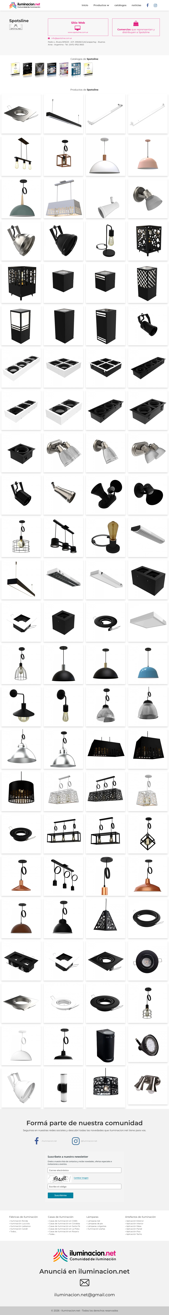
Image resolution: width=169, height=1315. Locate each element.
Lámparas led (94, 1221)
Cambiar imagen (81, 1178)
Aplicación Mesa (133, 1226)
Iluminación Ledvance (20, 1226)
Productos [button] (101, 5)
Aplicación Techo (134, 1234)
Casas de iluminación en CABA (63, 1221)
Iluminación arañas (96, 1229)
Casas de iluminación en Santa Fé (64, 1226)
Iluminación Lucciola (20, 1223)
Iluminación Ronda (19, 1221)
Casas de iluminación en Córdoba (64, 1223)
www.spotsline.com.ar (78, 27)
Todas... (52, 1234)
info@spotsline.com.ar (60, 38)
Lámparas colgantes (97, 1226)
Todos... (13, 1231)
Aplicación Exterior (135, 1221)
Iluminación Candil (19, 1229)
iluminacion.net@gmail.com (84, 1294)
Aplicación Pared (134, 1229)
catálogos (120, 5)
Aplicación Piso (133, 1231)
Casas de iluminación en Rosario (64, 1231)
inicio (85, 5)
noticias (136, 5)
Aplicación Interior (134, 1223)
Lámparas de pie (95, 1223)
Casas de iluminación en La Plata (64, 1229)
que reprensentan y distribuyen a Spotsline (136, 27)
